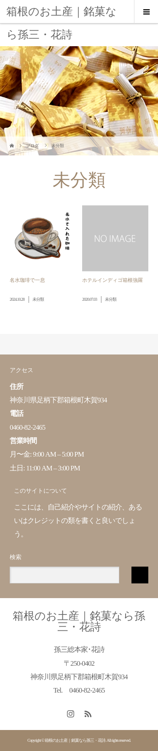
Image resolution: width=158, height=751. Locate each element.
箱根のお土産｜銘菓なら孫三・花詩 (61, 23)
